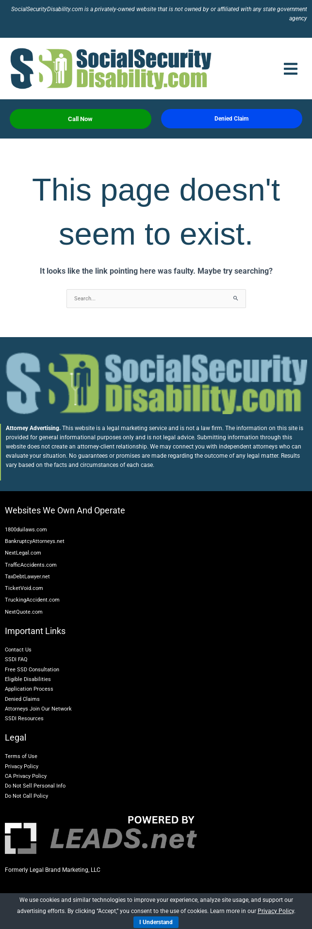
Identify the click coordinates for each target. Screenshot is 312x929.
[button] (290, 68)
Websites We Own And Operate (65, 510)
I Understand (156, 922)
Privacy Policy (276, 911)
